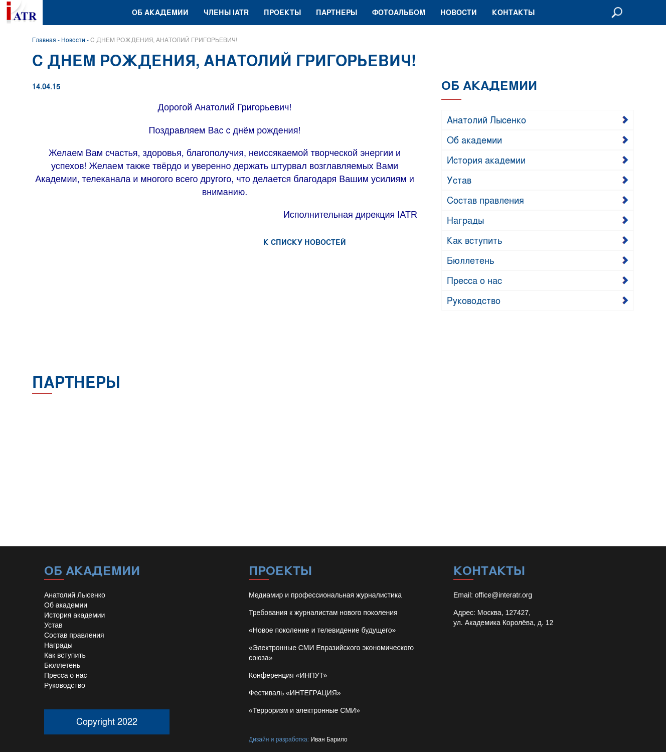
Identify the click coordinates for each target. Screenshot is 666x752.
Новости (458, 12)
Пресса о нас (474, 279)
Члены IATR (226, 12)
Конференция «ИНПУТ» (288, 675)
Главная (44, 39)
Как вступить (475, 239)
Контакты (513, 12)
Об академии (160, 12)
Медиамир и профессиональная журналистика (325, 595)
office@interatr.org (503, 595)
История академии (486, 159)
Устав (459, 179)
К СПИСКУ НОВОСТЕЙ (304, 242)
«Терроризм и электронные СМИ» (304, 710)
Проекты (282, 12)
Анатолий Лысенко (486, 119)
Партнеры (336, 12)
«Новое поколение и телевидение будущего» (322, 630)
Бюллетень (470, 259)
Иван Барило (328, 739)
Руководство (474, 300)
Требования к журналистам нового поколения (323, 613)
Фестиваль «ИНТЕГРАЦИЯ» (295, 693)
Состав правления (485, 199)
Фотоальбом (398, 12)
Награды (465, 219)
